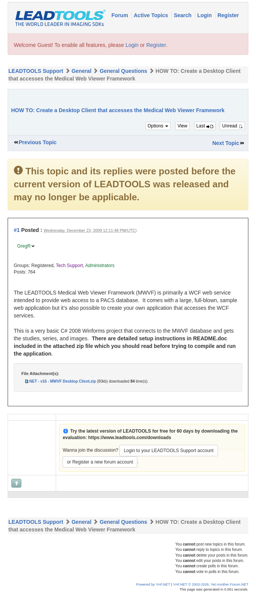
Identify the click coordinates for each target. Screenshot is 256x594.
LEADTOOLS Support (35, 71)
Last (204, 126)
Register (228, 15)
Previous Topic (37, 142)
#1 (17, 230)
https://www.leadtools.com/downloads (129, 437)
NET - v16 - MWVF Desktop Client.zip (62, 381)
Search (183, 15)
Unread (232, 126)
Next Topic (225, 143)
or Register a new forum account (100, 462)
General (81, 71)
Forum (120, 15)
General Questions (123, 71)
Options (158, 126)
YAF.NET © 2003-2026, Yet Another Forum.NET (210, 584)
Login (205, 15)
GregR (24, 246)
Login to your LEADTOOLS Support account (168, 450)
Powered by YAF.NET (153, 584)
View (182, 126)
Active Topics (151, 15)
